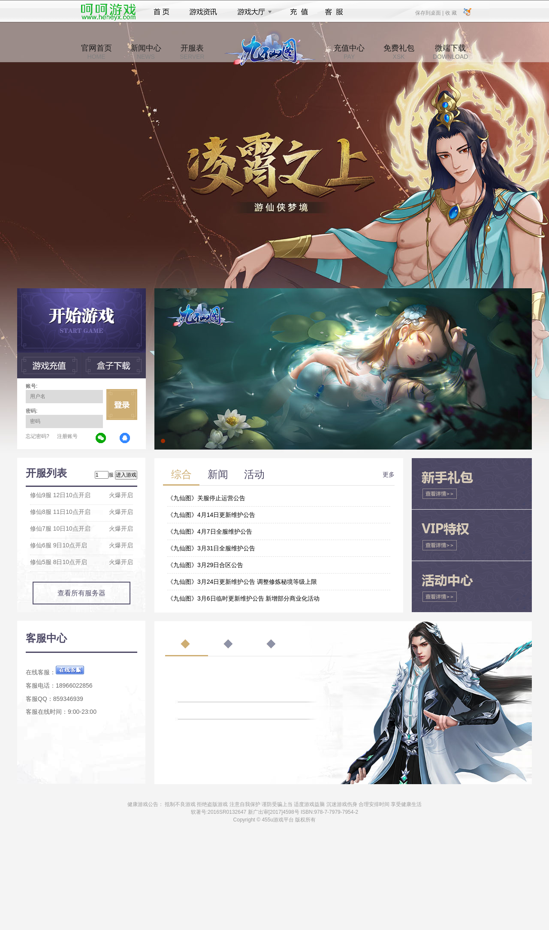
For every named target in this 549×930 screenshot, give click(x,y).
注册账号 (67, 436)
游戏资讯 (203, 12)
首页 (161, 12)
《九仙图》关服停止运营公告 (206, 498)
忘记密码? (37, 436)
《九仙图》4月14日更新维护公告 (211, 514)
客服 (334, 12)
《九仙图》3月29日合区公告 (205, 565)
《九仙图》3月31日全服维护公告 (211, 548)
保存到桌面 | (430, 12)
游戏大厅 (252, 12)
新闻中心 (145, 52)
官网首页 (96, 52)
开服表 (192, 52)
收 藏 (450, 12)
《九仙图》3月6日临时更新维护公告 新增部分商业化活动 (243, 598)
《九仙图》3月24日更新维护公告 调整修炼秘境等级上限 (242, 581)
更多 (389, 474)
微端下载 (450, 52)
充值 (299, 12)
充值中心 (349, 52)
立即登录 (121, 404)
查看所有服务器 (81, 593)
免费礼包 (398, 52)
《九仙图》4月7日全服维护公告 (209, 531)
